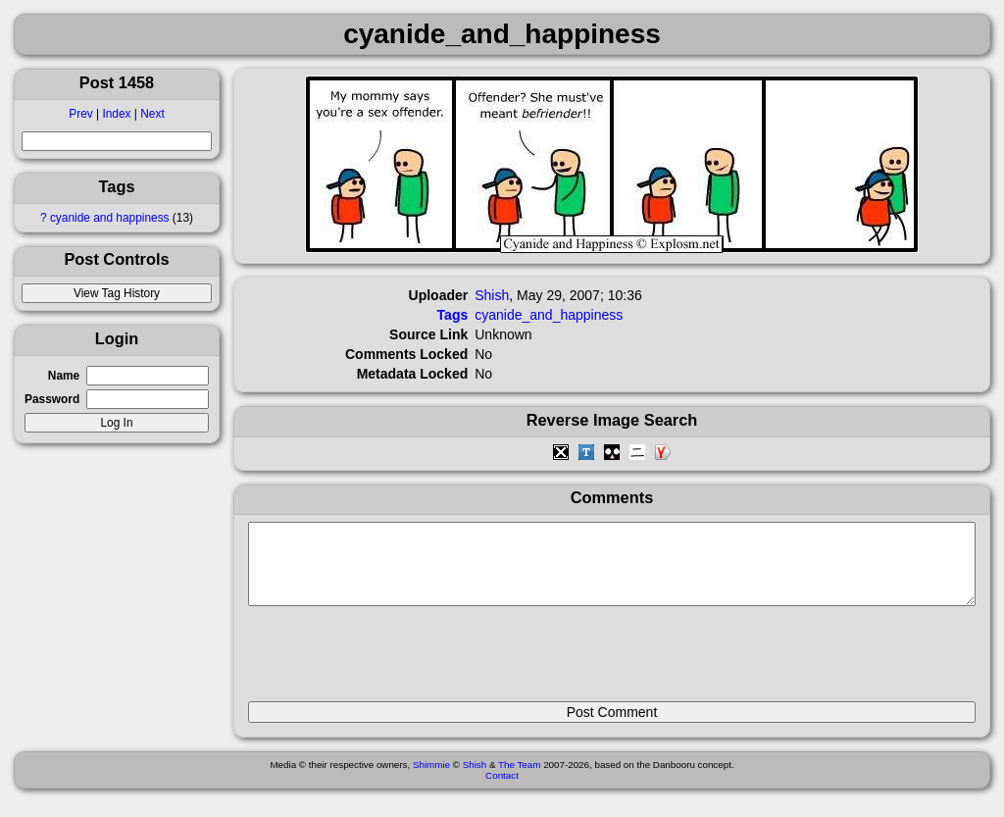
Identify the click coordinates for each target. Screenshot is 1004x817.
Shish (492, 295)
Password (52, 399)
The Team (519, 779)
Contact (502, 790)
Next (152, 114)
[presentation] (397, 662)
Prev (80, 114)
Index (116, 114)
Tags (453, 315)
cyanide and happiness (110, 218)
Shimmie (431, 779)
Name (63, 376)
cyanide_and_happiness (549, 315)
